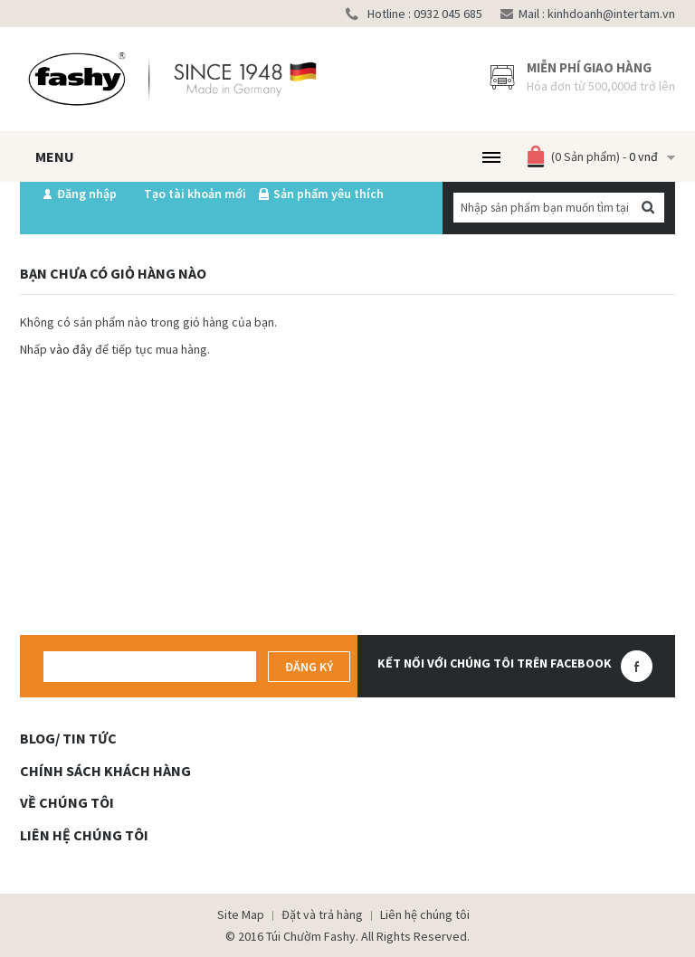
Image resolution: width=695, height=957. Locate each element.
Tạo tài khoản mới (195, 193)
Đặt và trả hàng (322, 914)
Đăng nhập (87, 193)
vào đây (71, 349)
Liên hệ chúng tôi (425, 914)
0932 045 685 (446, 13)
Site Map (240, 914)
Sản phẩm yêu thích (328, 193)
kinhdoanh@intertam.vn (610, 13)
